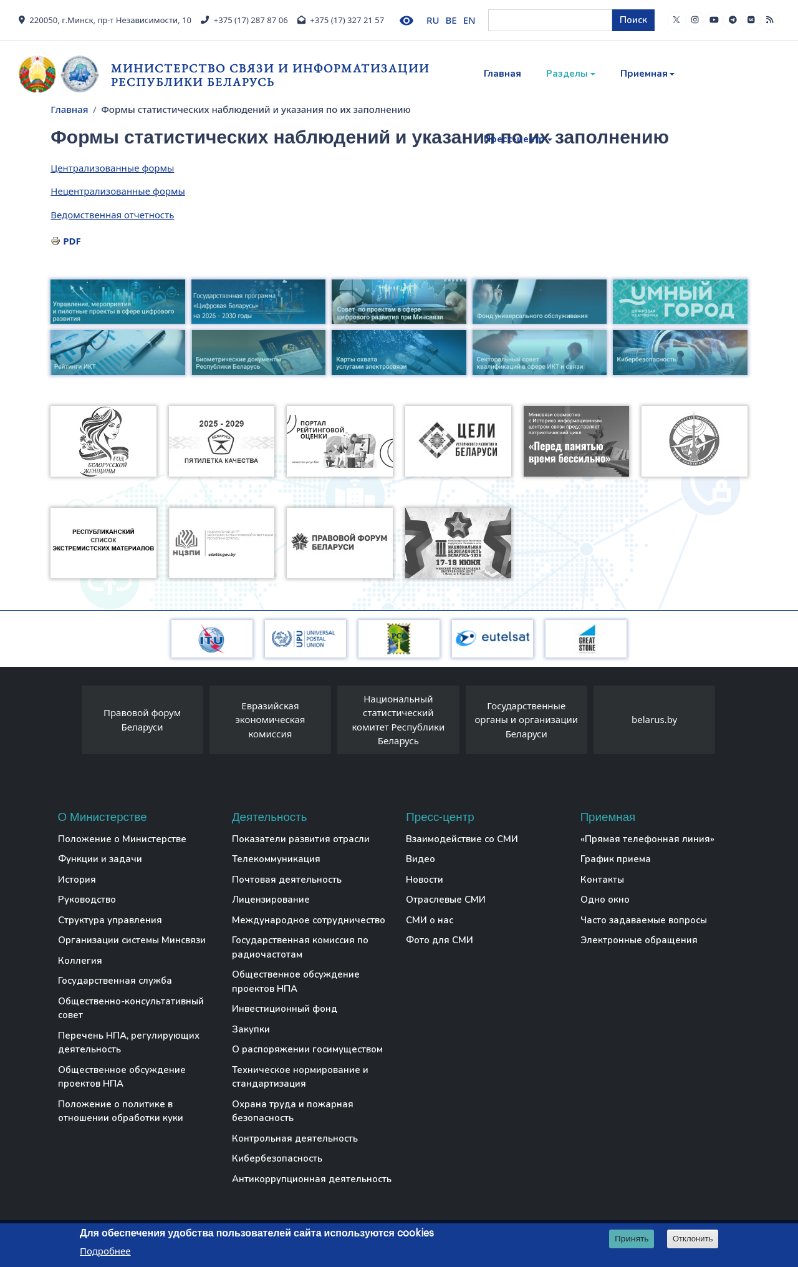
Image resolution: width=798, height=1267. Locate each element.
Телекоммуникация (276, 859)
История (77, 879)
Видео (420, 859)
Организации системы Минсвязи (132, 940)
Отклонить (693, 1239)
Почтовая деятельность (287, 879)
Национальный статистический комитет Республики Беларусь (398, 719)
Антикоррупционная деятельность (312, 1179)
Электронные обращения (639, 940)
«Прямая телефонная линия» (647, 839)
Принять (632, 1239)
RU (433, 20)
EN (469, 20)
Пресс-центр (514, 139)
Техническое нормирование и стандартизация (300, 1077)
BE (451, 20)
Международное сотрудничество (308, 920)
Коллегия (80, 960)
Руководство (87, 899)
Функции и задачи (100, 859)
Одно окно (605, 899)
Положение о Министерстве (122, 839)
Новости (424, 879)
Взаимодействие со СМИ (462, 839)
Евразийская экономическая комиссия (270, 719)
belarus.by (654, 719)
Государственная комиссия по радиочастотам (300, 947)
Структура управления (110, 920)
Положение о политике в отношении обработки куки (120, 1111)
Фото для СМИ (439, 940)
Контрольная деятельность (295, 1138)
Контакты (602, 879)
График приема (615, 859)
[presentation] (69, 723)
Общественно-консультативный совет (131, 1008)
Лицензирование (271, 899)
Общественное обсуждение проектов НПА (122, 1077)
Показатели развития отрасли (301, 839)
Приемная (644, 73)
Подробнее (105, 1251)
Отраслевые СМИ (446, 899)
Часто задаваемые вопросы (643, 920)
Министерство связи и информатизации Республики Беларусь (270, 75)
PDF (72, 241)
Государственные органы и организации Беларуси (526, 719)
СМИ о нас (429, 920)
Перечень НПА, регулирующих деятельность (129, 1042)
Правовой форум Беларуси (142, 719)
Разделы (567, 73)
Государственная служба (115, 980)
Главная (502, 73)
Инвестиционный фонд (284, 1008)
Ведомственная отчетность (112, 214)
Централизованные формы (112, 168)
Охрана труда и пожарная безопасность (292, 1111)
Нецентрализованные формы (117, 191)
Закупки (251, 1029)
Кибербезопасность (277, 1158)
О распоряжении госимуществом (307, 1049)
